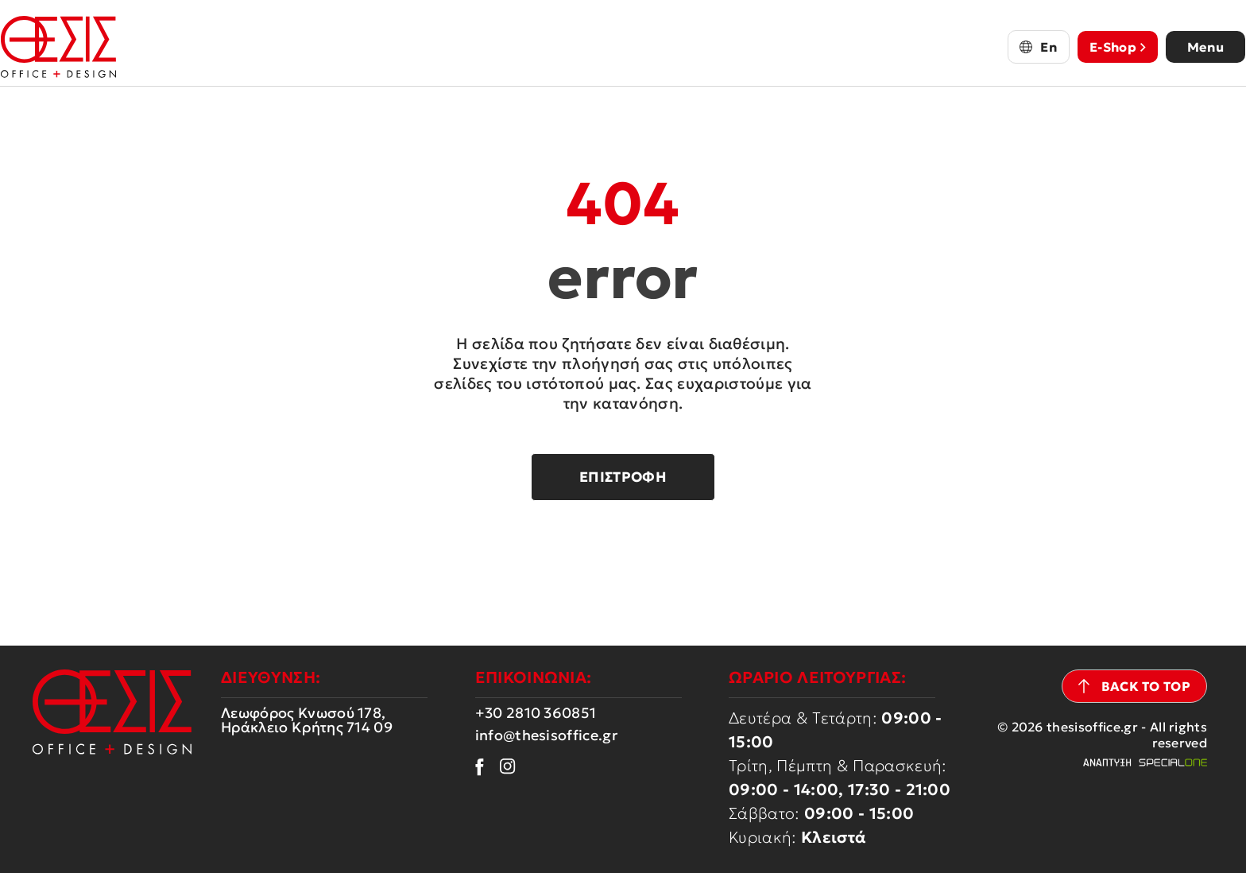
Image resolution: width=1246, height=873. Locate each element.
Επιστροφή (623, 477)
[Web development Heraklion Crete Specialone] (1144, 762)
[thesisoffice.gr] (77, 47)
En (1030, 47)
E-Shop (1099, 47)
